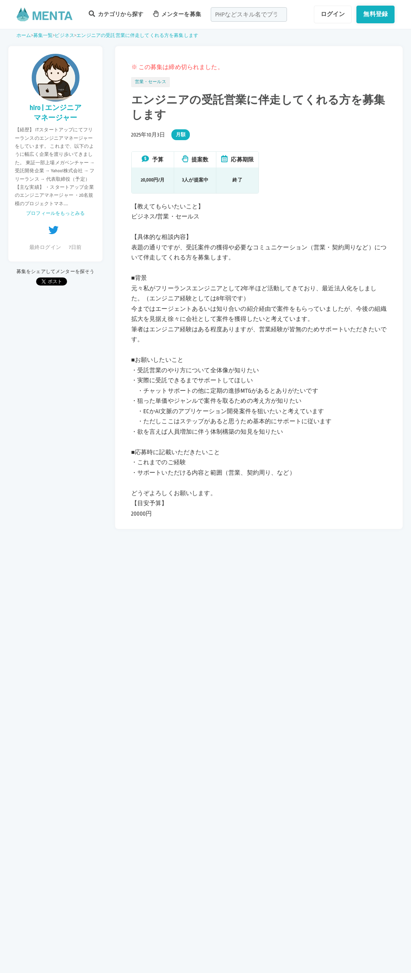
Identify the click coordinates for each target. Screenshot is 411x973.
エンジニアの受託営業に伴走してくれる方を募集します (137, 35)
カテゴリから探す (116, 13)
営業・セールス (150, 82)
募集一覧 (43, 35)
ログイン (333, 14)
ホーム (23, 35)
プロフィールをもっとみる (55, 213)
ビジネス (64, 35)
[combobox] (249, 14)
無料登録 (375, 14)
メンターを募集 (177, 13)
